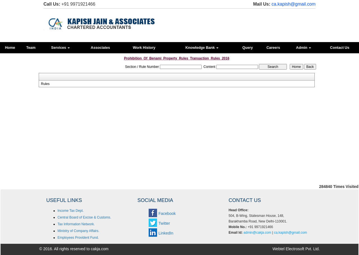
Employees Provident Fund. (78, 238)
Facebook (167, 213)
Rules (45, 84)
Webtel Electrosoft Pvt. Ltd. (296, 249)
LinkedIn (165, 233)
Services (60, 47)
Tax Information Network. (76, 224)
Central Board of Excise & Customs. (84, 217)
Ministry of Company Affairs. (78, 231)
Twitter (164, 223)
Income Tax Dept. (70, 211)
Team (31, 47)
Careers (273, 47)
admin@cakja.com (257, 233)
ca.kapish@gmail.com (293, 4)
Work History (144, 47)
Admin (303, 47)
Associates (100, 47)
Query (247, 47)
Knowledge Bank (201, 47)
